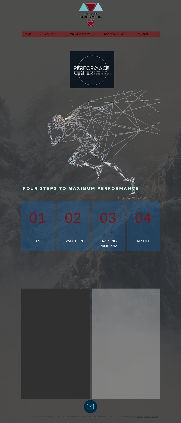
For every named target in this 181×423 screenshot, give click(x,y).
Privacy (140, 417)
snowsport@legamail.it (128, 417)
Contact (155, 417)
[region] (38, 226)
